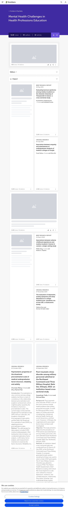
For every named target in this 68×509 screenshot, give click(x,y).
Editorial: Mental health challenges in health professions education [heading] (33, 53)
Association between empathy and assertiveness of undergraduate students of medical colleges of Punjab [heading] (46, 147)
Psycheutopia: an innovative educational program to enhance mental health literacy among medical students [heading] (20, 96)
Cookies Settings (34, 497)
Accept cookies (34, 506)
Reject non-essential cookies (34, 501)
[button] (26, 35)
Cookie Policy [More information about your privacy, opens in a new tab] (24, 492)
